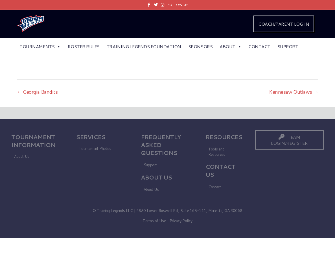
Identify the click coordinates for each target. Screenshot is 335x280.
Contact (259, 46)
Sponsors (200, 46)
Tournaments (39, 46)
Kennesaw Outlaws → (293, 91)
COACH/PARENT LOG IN (283, 24)
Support (287, 46)
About (230, 46)
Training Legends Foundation (144, 46)
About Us (21, 156)
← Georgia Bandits (37, 91)
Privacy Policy (181, 221)
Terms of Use (154, 221)
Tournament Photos (95, 148)
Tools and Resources (216, 151)
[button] (289, 140)
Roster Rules (84, 46)
